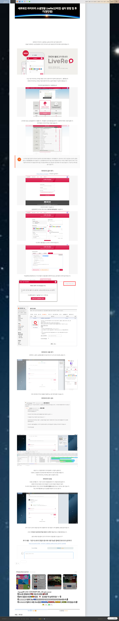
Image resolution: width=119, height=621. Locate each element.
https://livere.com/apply (42, 173)
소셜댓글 (63, 610)
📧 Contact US (47, 618)
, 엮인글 (20, 614)
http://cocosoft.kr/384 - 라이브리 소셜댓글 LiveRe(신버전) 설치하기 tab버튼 (47, 543)
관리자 (112, 1)
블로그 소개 (90, 1)
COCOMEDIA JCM (106, 618)
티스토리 (31, 610)
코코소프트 (9, 618)
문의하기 (94, 1)
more (76, 571)
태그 (102, 1)
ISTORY (36, 618)
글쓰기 (104, 1)
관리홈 (107, 1)
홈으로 (86, 1)
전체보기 (98, 1)
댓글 (16, 614)
